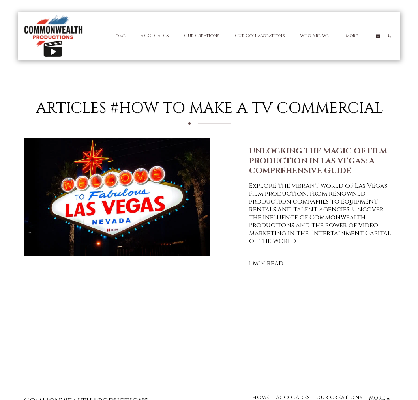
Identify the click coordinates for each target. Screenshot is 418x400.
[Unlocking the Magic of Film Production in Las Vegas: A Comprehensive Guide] (322, 161)
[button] (378, 36)
